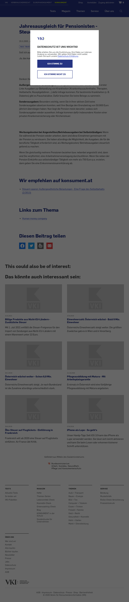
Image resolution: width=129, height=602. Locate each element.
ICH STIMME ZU (54, 63)
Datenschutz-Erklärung (68, 56)
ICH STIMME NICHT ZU (55, 74)
